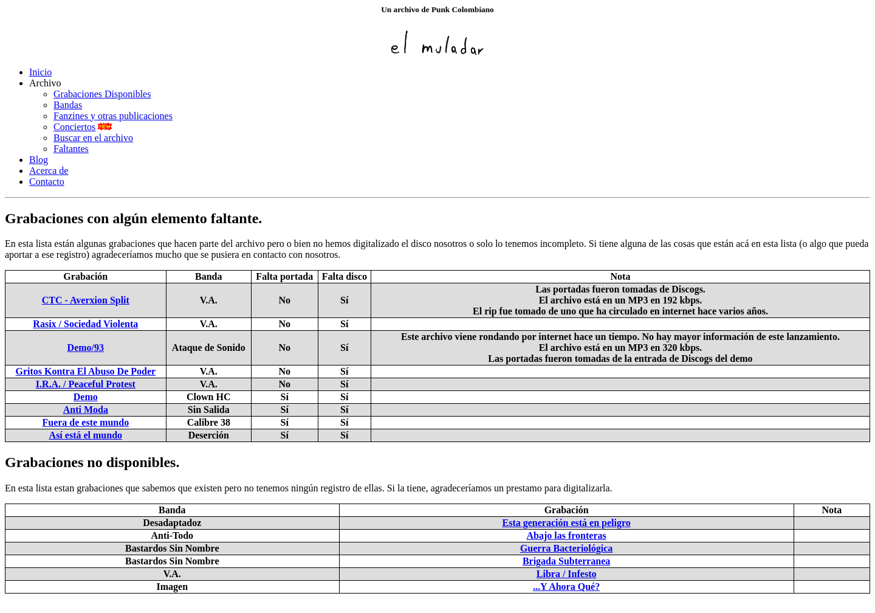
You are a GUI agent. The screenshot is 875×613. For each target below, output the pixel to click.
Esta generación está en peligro (567, 523)
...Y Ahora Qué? (566, 586)
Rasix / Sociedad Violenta (85, 324)
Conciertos (74, 127)
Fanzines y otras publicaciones (113, 116)
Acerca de (48, 170)
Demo (86, 397)
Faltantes (71, 149)
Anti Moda (85, 409)
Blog (38, 159)
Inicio (40, 72)
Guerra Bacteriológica (566, 548)
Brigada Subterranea (566, 561)
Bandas (67, 105)
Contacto (46, 181)
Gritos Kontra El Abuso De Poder (85, 371)
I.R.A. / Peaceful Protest (86, 384)
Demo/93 (85, 347)
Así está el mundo (85, 435)
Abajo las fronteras (566, 535)
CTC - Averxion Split (85, 300)
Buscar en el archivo (93, 138)
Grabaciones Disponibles (102, 94)
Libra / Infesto (567, 574)
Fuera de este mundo (85, 422)
